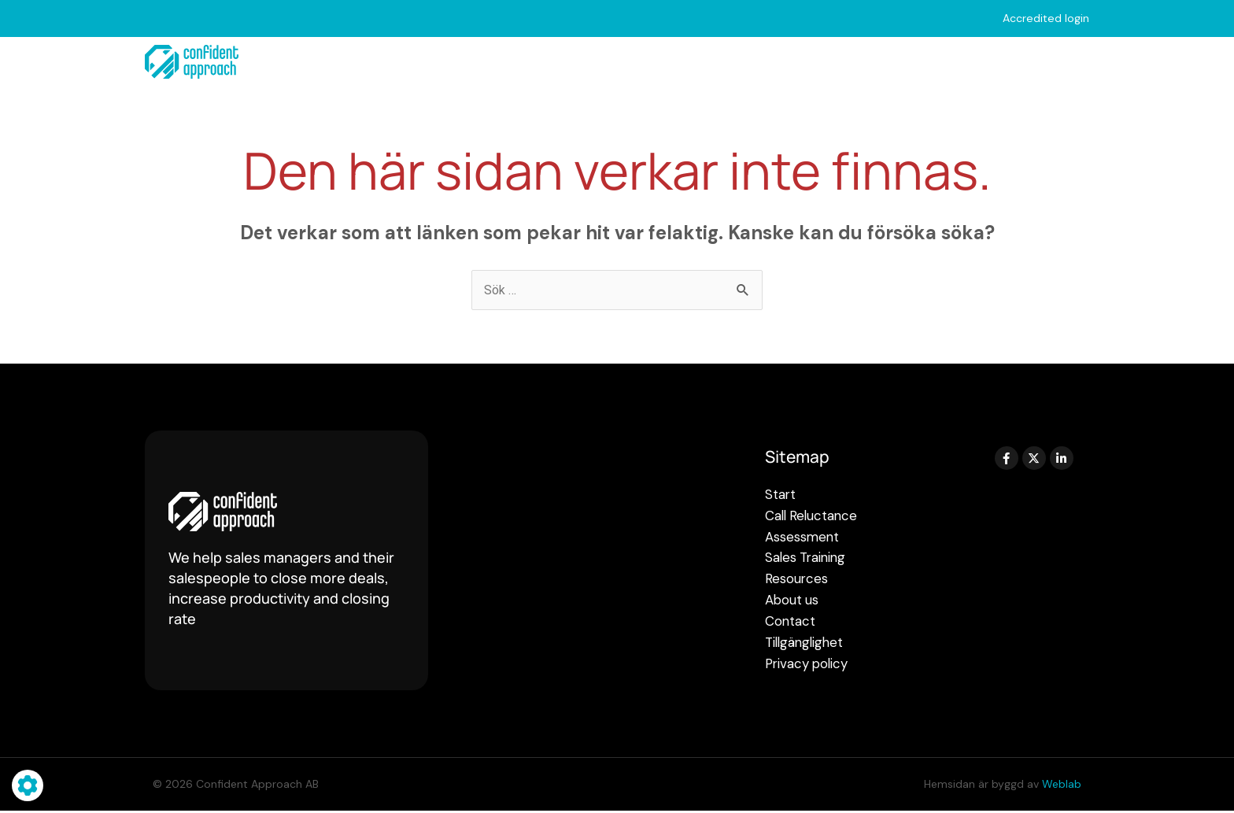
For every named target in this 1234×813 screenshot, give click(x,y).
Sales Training (735, 62)
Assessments (601, 62)
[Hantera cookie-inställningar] (27, 785)
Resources (859, 62)
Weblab (1061, 786)
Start (357, 62)
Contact (1062, 62)
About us (968, 62)
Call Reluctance (462, 62)
